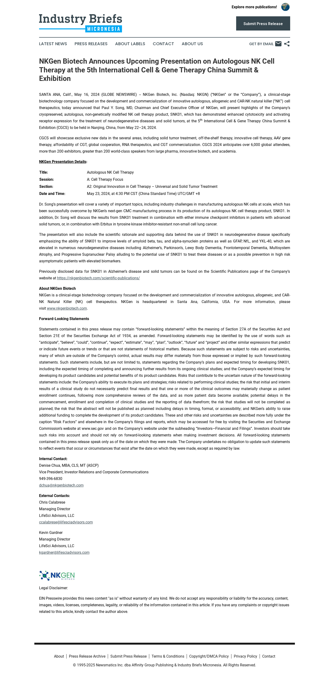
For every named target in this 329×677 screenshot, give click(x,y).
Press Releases (91, 43)
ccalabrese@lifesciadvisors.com (66, 522)
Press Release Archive (87, 656)
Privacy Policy (245, 656)
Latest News (53, 43)
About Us (192, 43)
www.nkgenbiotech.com (67, 308)
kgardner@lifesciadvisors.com (64, 552)
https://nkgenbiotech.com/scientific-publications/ (98, 278)
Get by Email (265, 43)
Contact (163, 43)
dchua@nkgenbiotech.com (61, 485)
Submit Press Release (128, 656)
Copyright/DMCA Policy (209, 656)
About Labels (130, 43)
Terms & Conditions (168, 656)
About (59, 656)
